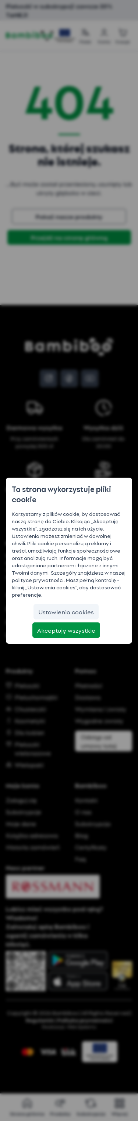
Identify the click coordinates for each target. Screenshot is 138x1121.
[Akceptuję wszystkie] (66, 630)
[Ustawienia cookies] (66, 611)
